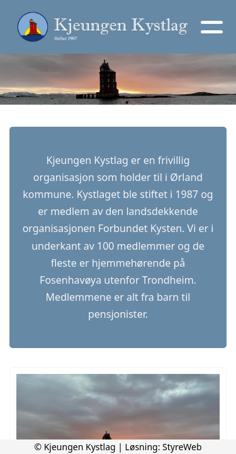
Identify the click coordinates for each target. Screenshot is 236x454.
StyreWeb (182, 447)
